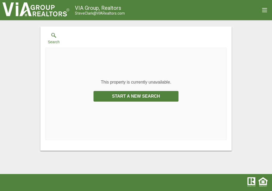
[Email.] (100, 13)
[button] (53, 39)
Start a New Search (136, 96)
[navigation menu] (264, 10)
